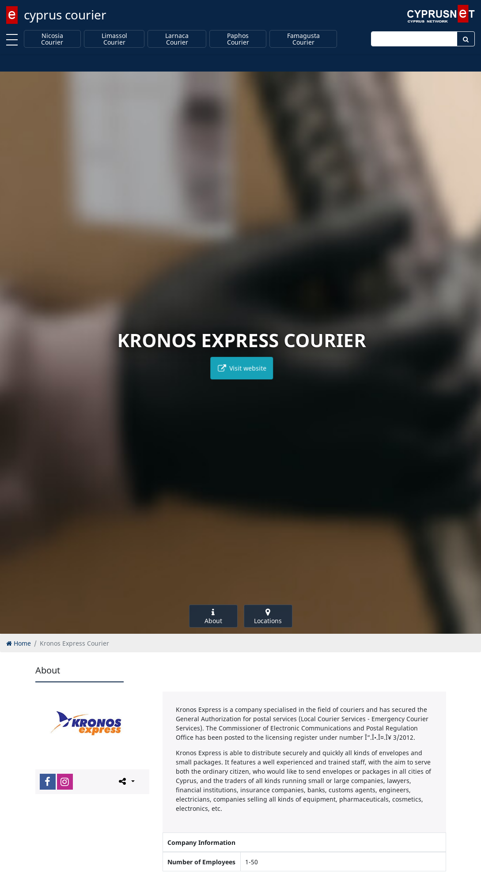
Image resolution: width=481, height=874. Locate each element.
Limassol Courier (114, 39)
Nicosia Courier (52, 39)
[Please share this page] (126, 781)
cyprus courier (65, 14)
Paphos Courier (238, 39)
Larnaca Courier (177, 39)
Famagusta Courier (303, 39)
